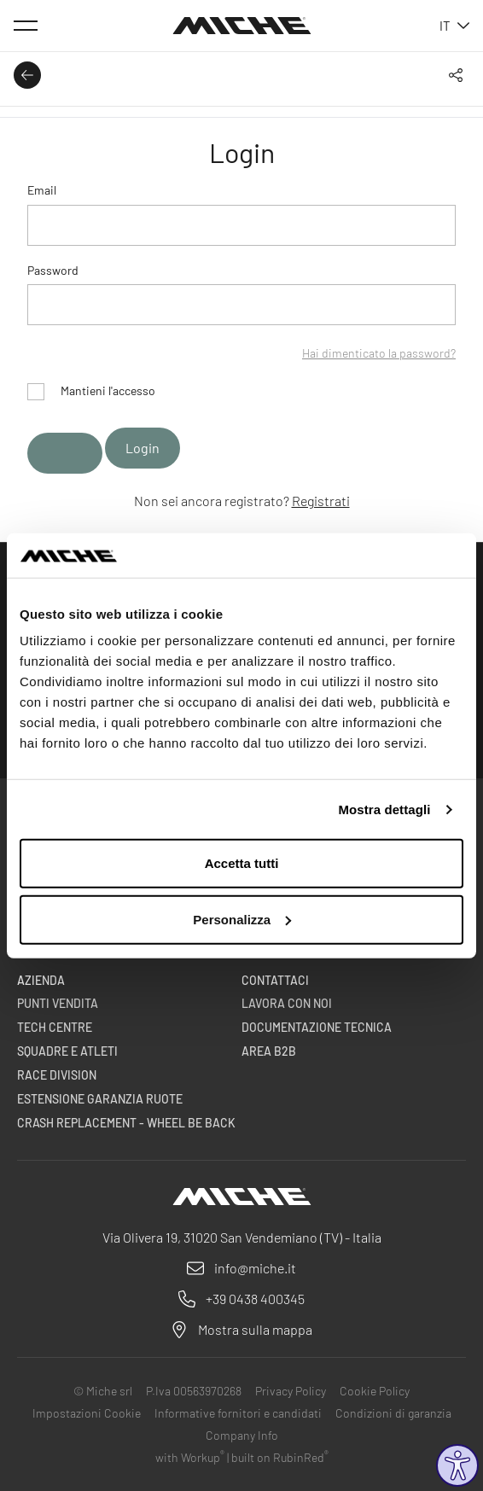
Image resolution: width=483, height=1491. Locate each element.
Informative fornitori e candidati (238, 1413)
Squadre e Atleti (67, 1051)
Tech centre (54, 1027)
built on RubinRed (280, 1457)
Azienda (41, 980)
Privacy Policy (290, 1390)
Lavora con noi (287, 1003)
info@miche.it (255, 1268)
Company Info (242, 1435)
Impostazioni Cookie (86, 1413)
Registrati (321, 500)
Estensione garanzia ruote (100, 1099)
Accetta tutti (242, 863)
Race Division (56, 1075)
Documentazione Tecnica (317, 1027)
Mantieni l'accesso (91, 390)
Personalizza (242, 919)
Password (53, 270)
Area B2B (269, 1051)
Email (41, 190)
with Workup (189, 1457)
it (454, 25)
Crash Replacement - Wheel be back (126, 1122)
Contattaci (275, 980)
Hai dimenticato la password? (379, 353)
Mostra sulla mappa (255, 1329)
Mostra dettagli (384, 809)
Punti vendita (57, 1003)
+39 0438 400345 (255, 1298)
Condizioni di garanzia (393, 1413)
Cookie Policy (375, 1390)
